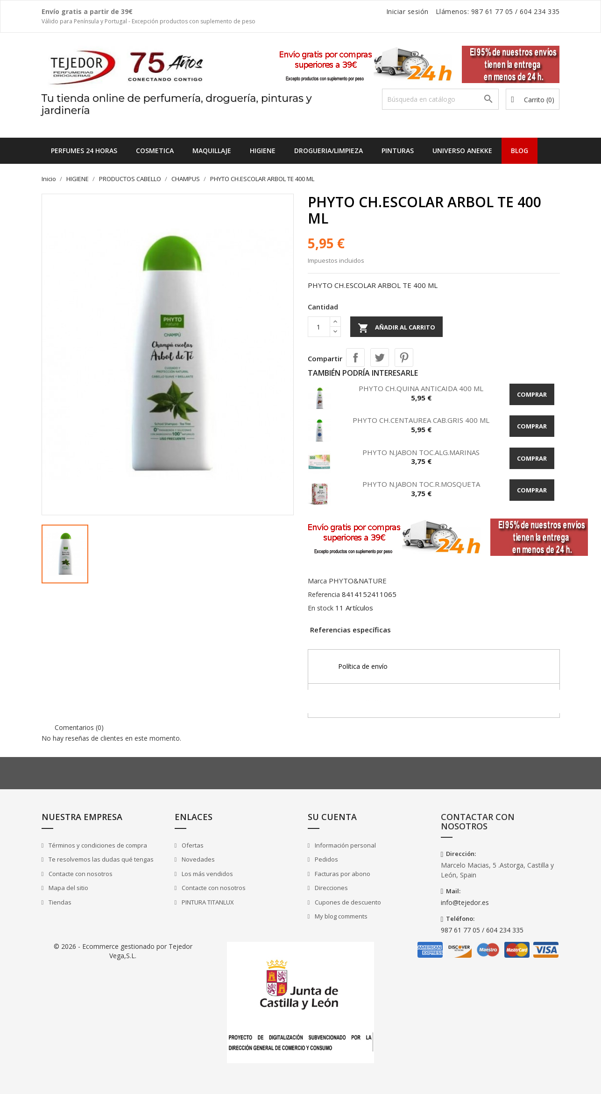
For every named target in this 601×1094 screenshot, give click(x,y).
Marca (317, 580)
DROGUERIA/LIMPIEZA (328, 150)
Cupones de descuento (347, 902)
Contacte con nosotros (80, 874)
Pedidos (325, 859)
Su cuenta (332, 816)
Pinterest (404, 357)
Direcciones (330, 888)
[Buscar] (440, 99)
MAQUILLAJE (211, 150)
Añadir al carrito (396, 328)
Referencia (324, 594)
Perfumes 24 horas (84, 150)
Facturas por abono (341, 874)
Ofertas (192, 845)
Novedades (197, 859)
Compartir (355, 357)
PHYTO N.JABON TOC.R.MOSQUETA (421, 484)
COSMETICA (155, 150)
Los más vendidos (206, 874)
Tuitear (379, 357)
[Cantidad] (319, 326)
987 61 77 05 (492, 11)
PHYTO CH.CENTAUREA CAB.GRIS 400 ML (421, 420)
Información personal (344, 845)
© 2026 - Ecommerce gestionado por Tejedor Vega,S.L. (123, 951)
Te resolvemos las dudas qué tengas (100, 859)
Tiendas (59, 902)
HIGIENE (263, 150)
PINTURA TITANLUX (207, 902)
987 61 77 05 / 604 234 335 (482, 930)
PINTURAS (398, 150)
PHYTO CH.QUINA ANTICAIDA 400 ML (421, 388)
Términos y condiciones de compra (97, 845)
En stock (320, 607)
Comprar (532, 394)
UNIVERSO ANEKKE (462, 150)
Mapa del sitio (67, 888)
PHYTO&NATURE (358, 580)
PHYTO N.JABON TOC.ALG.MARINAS (421, 452)
